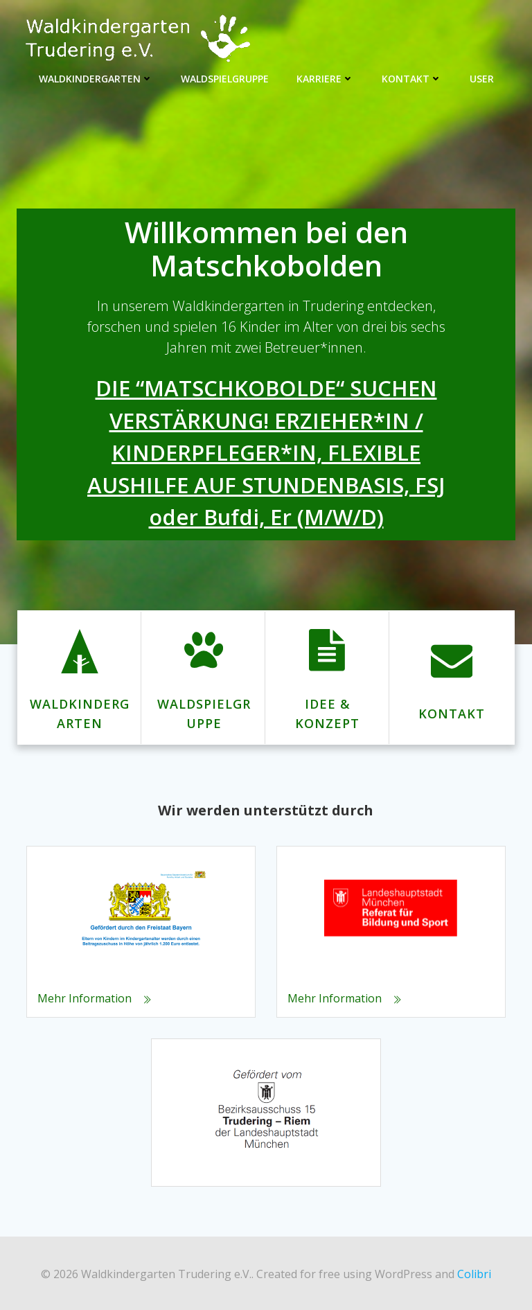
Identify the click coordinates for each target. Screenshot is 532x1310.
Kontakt (412, 76)
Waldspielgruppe (225, 76)
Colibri (474, 1272)
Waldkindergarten (96, 76)
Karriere (325, 76)
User (482, 76)
